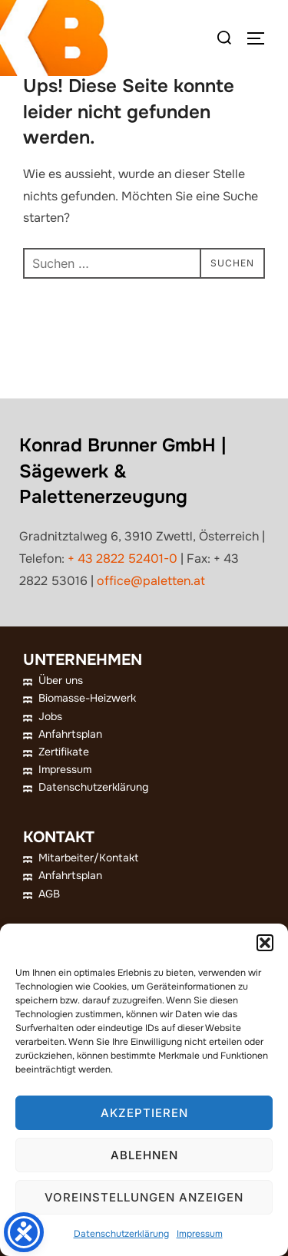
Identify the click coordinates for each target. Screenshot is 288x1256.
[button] (265, 942)
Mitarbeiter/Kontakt (88, 857)
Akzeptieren (144, 1113)
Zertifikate (63, 752)
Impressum (200, 1234)
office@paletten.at (151, 581)
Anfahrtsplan (70, 734)
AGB (49, 894)
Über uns (60, 680)
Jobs (50, 716)
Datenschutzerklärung (121, 1234)
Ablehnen (144, 1155)
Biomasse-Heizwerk (87, 698)
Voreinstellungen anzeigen (144, 1197)
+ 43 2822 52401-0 (122, 558)
